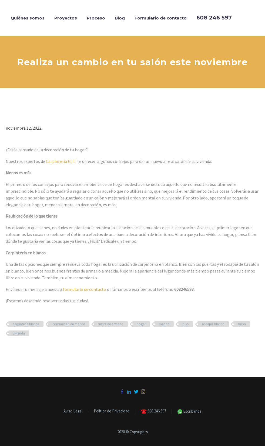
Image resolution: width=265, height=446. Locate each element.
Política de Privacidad (111, 411)
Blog (120, 18)
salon (242, 324)
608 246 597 (153, 411)
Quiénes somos (28, 18)
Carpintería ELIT (61, 161)
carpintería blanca (26, 324)
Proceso (96, 18)
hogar (141, 324)
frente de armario (110, 324)
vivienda (19, 333)
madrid (164, 324)
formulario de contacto (84, 289)
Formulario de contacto (161, 18)
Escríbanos (189, 411)
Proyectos (65, 18)
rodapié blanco (213, 324)
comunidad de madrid (68, 324)
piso (186, 324)
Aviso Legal (72, 411)
